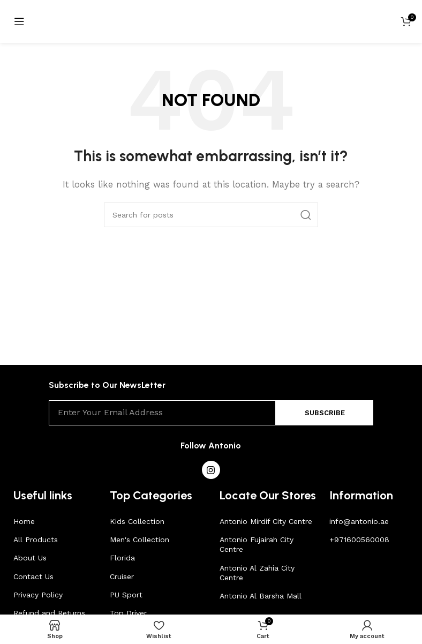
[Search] (211, 215)
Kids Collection (137, 521)
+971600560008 (359, 539)
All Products (35, 539)
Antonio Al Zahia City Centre (257, 573)
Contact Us (33, 576)
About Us (30, 557)
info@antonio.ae (359, 521)
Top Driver (128, 613)
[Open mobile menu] (19, 21)
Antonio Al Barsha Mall (261, 595)
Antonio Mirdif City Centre (266, 521)
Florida (122, 557)
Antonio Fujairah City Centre (256, 544)
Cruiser (122, 576)
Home (24, 521)
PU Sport (126, 594)
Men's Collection (139, 539)
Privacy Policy (38, 594)
